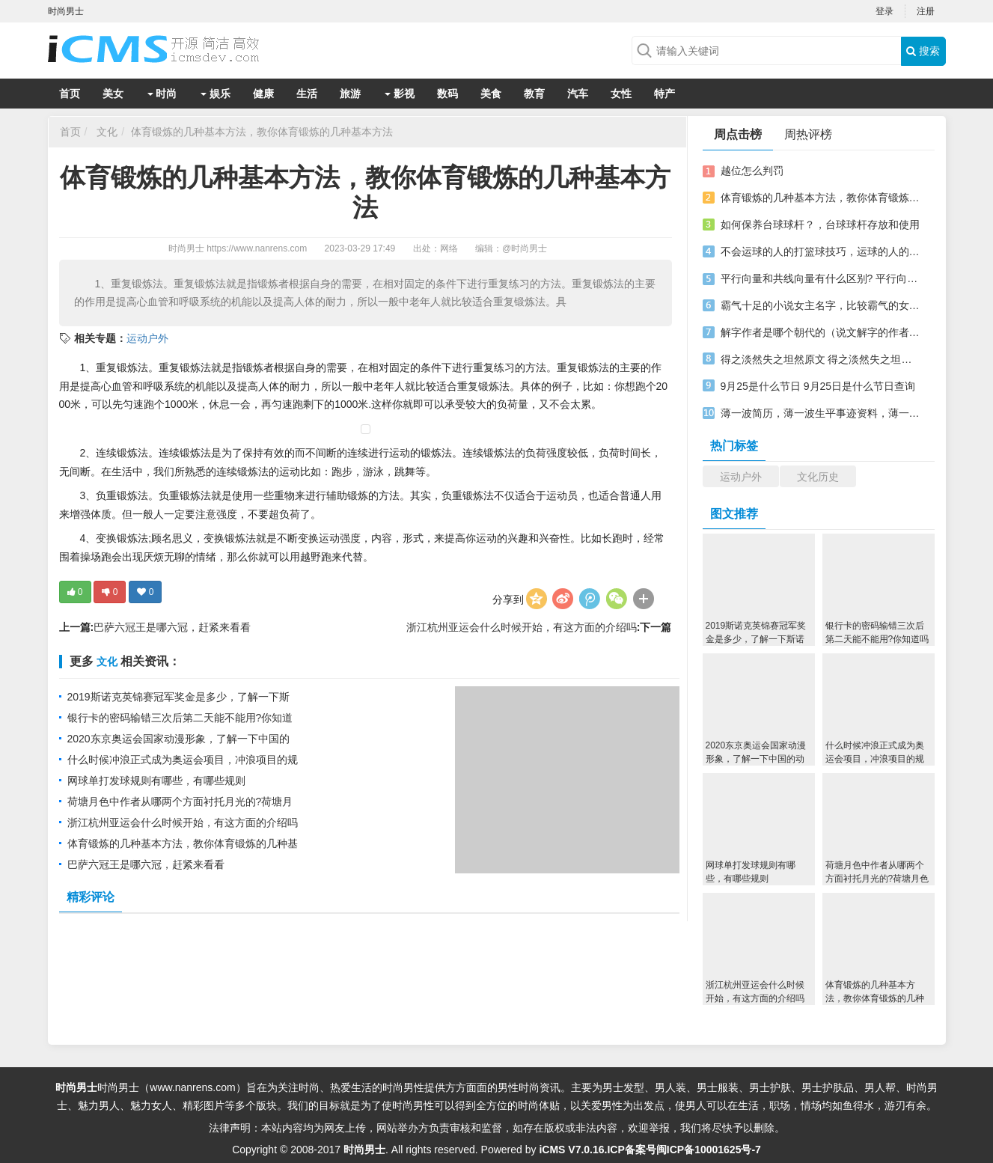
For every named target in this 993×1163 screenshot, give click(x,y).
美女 (113, 94)
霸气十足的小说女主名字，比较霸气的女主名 (821, 305)
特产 (664, 94)
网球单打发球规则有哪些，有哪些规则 (156, 781)
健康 (263, 94)
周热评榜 (808, 134)
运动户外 (147, 338)
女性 (621, 94)
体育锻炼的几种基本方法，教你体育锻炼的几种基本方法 (262, 132)
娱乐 (215, 94)
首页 (69, 94)
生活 (306, 94)
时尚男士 (186, 248)
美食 (490, 94)
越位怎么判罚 (752, 171)
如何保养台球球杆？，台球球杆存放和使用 (820, 225)
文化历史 (818, 477)
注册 (926, 11)
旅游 (350, 94)
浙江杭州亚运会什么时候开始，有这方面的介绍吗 (521, 627)
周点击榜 (738, 134)
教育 (534, 94)
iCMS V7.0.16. (573, 1150)
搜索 (923, 51)
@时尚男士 (524, 248)
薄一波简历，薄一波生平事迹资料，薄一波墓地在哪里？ (821, 413)
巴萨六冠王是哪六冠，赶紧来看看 (172, 627)
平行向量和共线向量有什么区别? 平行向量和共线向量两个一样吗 (821, 278)
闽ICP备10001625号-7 (708, 1150)
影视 (400, 94)
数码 (447, 94)
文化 (107, 132)
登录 (884, 11)
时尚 (162, 94)
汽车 (577, 94)
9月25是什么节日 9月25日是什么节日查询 (818, 386)
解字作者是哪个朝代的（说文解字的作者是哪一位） (821, 332)
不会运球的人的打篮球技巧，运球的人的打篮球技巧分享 (821, 251)
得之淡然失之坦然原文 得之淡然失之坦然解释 (821, 359)
